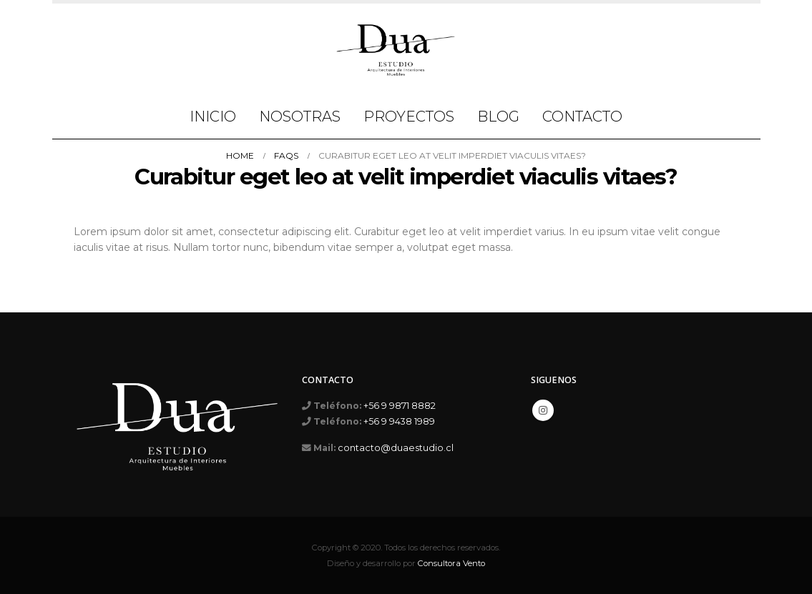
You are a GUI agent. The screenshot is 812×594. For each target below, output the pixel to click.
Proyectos (408, 116)
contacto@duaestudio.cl (396, 447)
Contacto (582, 116)
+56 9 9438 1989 (399, 421)
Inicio (213, 116)
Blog (498, 116)
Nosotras (300, 116)
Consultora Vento (451, 563)
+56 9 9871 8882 (399, 405)
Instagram (543, 410)
